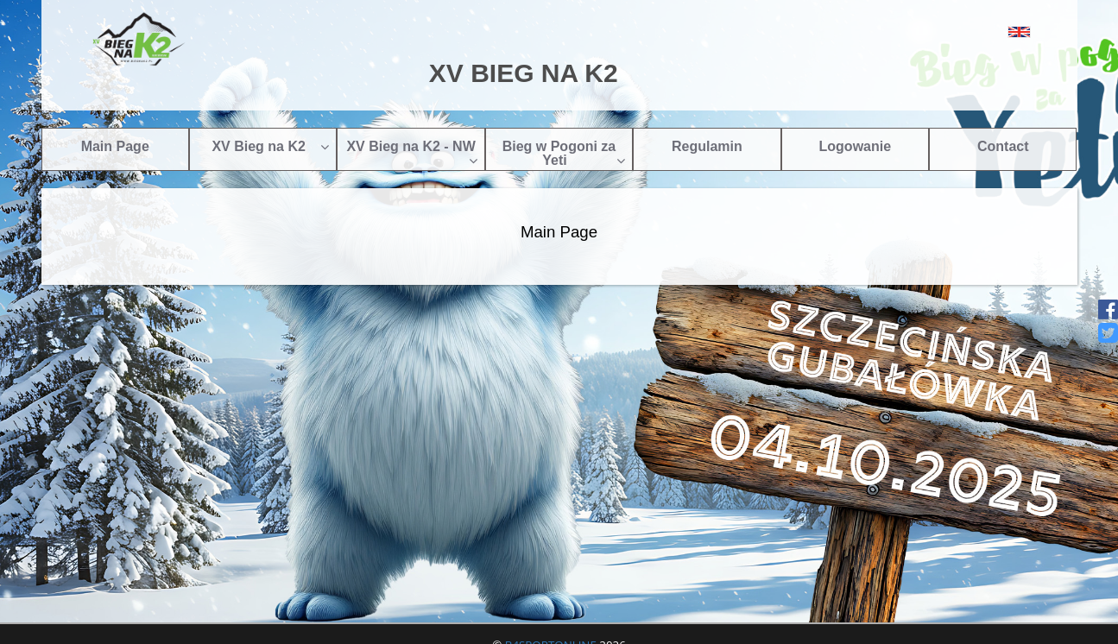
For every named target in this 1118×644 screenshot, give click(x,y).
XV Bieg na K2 (270, 146)
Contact (1003, 146)
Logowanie (855, 146)
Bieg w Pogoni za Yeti (564, 153)
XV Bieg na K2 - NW (411, 153)
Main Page (115, 146)
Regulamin (707, 146)
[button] (980, 31)
